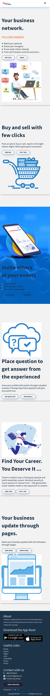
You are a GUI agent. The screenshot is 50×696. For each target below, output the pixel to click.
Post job (22, 491)
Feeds (22, 58)
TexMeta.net (24, 694)
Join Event (27, 295)
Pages (5, 654)
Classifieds (7, 658)
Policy (5, 663)
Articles (8, 58)
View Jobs (8, 491)
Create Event (10, 295)
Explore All (28, 397)
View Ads (8, 152)
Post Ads (23, 152)
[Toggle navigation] (45, 3)
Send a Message (13, 685)
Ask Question (10, 397)
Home (5, 649)
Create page (24, 551)
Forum (6, 661)
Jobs (5, 656)
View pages (9, 551)
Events (6, 651)
